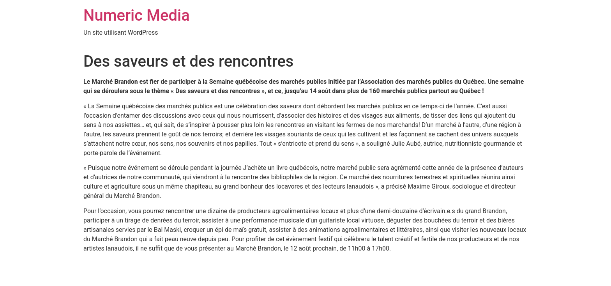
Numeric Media (136, 15)
